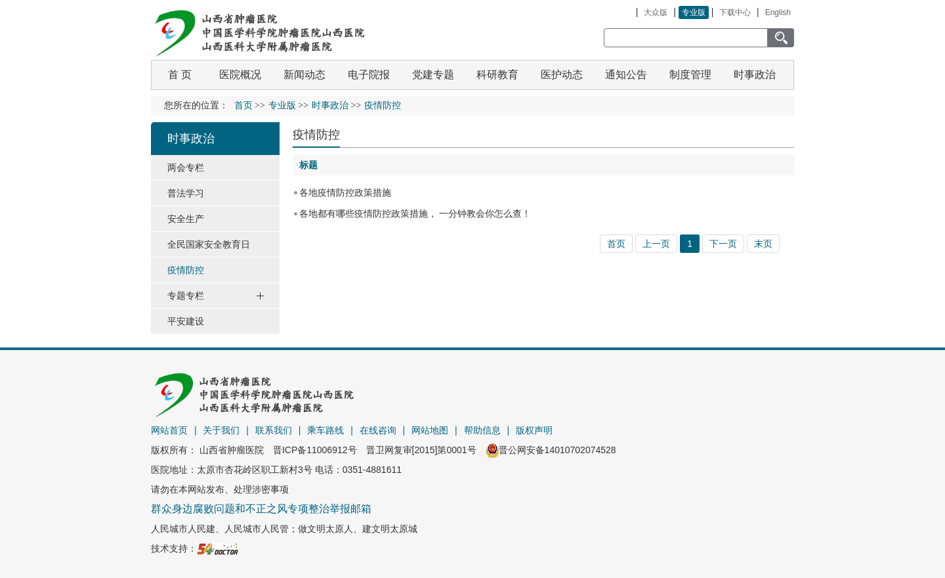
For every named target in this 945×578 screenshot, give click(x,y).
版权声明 (534, 430)
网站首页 (169, 430)
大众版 (655, 12)
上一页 (656, 243)
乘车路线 (325, 430)
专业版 (693, 12)
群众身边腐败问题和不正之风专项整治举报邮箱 (261, 508)
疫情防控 (316, 134)
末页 (763, 243)
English (778, 12)
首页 (243, 105)
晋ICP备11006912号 (315, 450)
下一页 (723, 243)
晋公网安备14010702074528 (551, 450)
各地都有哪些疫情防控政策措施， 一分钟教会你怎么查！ (415, 213)
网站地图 (429, 430)
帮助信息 (482, 430)
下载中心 (735, 12)
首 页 (180, 74)
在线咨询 (378, 430)
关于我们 (221, 430)
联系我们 (273, 430)
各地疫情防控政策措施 (345, 192)
